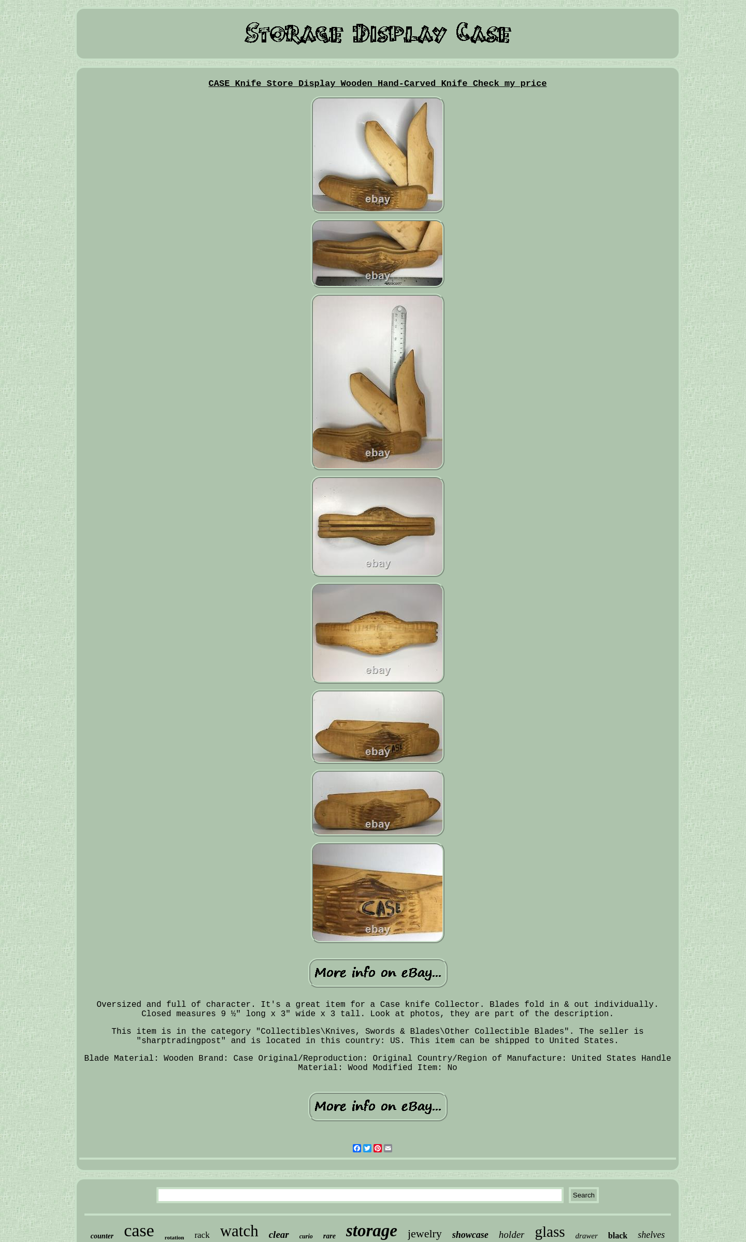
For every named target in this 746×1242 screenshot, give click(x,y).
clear (279, 1234)
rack (201, 1235)
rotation (174, 1237)
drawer (586, 1236)
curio (306, 1236)
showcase (470, 1235)
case (139, 1230)
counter (102, 1236)
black (617, 1235)
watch (239, 1231)
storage (371, 1230)
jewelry (425, 1233)
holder (512, 1234)
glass (550, 1231)
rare (329, 1236)
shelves (651, 1235)
